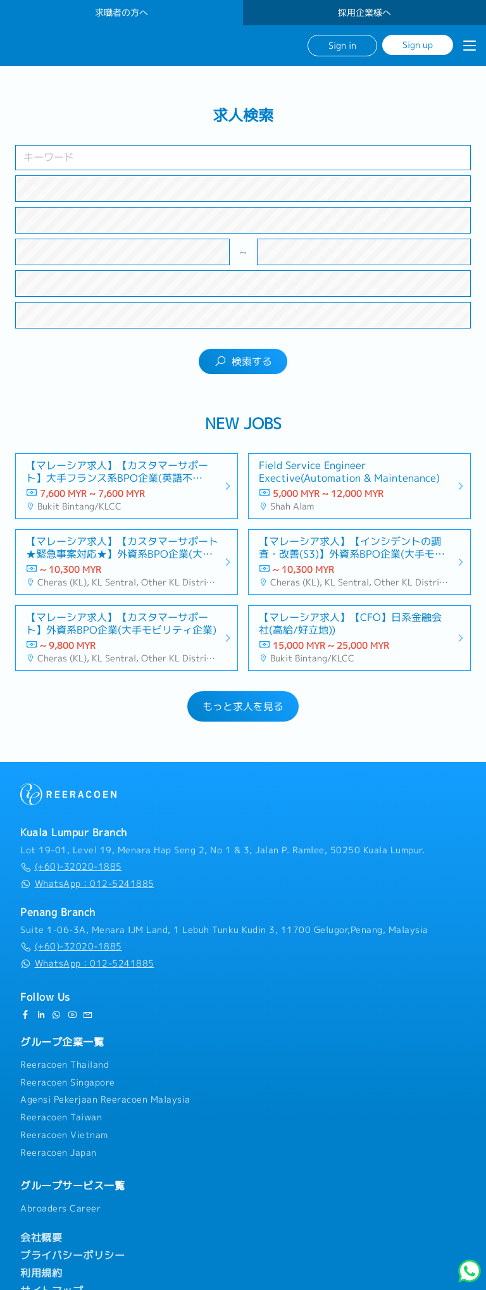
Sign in (342, 45)
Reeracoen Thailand (64, 1064)
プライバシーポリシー (72, 1255)
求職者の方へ (121, 12)
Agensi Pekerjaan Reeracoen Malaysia (105, 1099)
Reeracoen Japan (58, 1152)
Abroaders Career (60, 1208)
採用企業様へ (364, 12)
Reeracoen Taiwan (61, 1117)
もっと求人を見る (243, 706)
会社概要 (41, 1237)
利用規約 (41, 1273)
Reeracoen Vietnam (64, 1135)
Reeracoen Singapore (67, 1082)
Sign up (417, 45)
